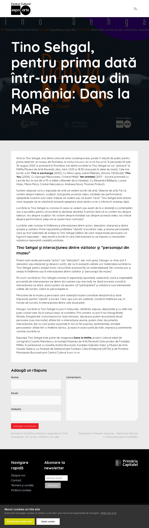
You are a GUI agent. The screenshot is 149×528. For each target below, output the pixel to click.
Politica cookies (21, 490)
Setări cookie (48, 521)
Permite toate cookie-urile (19, 521)
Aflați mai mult (108, 513)
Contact (16, 480)
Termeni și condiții (22, 485)
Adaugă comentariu (24, 426)
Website (16, 409)
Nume (14, 377)
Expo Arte (73, 352)
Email (14, 393)
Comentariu (73, 377)
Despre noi (18, 475)
